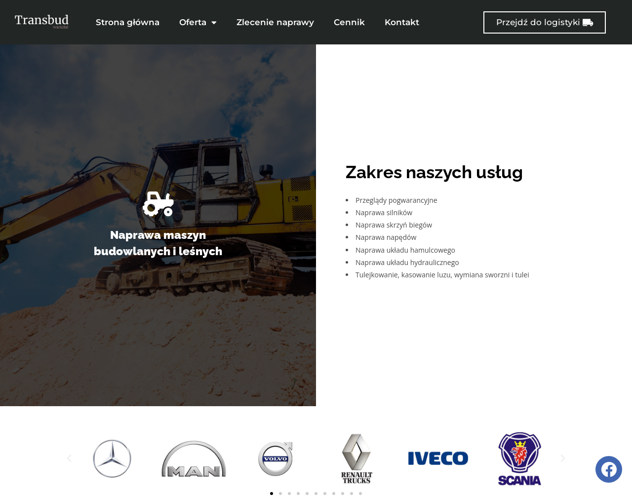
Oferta (198, 22)
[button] (69, 453)
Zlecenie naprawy (275, 22)
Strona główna (127, 22)
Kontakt (402, 22)
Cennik (349, 22)
